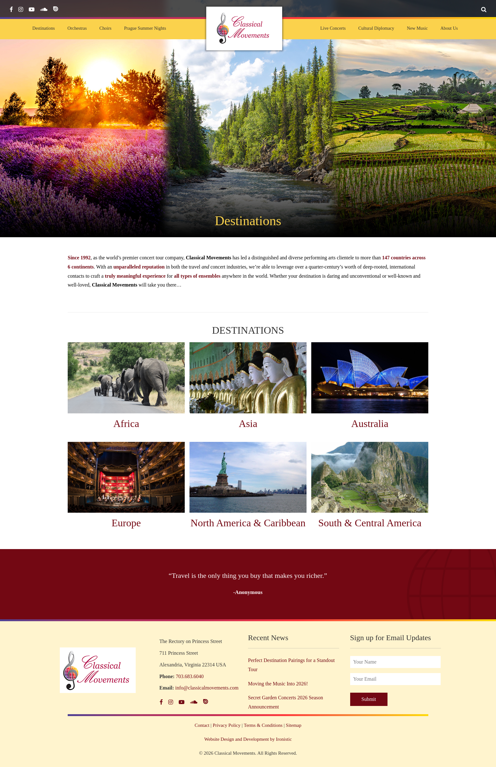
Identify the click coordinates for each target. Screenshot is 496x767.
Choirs (105, 28)
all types (183, 276)
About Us (449, 28)
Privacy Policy (226, 725)
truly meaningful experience (135, 276)
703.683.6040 (190, 676)
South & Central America (369, 523)
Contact (202, 725)
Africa (126, 423)
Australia (369, 423)
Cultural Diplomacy (376, 28)
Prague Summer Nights (145, 28)
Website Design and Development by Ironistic (248, 739)
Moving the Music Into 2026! (278, 683)
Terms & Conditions (263, 725)
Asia (248, 423)
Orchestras (77, 28)
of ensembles (206, 276)
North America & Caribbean (247, 523)
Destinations (43, 28)
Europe (126, 523)
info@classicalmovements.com (207, 687)
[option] (248, 584)
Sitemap (293, 725)
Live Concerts (332, 28)
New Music (417, 28)
